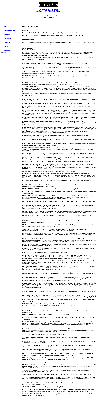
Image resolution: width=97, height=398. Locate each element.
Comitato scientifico (9, 30)
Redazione (7, 34)
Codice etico (7, 38)
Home (5, 26)
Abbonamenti (8, 50)
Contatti (6, 46)
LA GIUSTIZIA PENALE (49, 10)
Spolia (5, 52)
